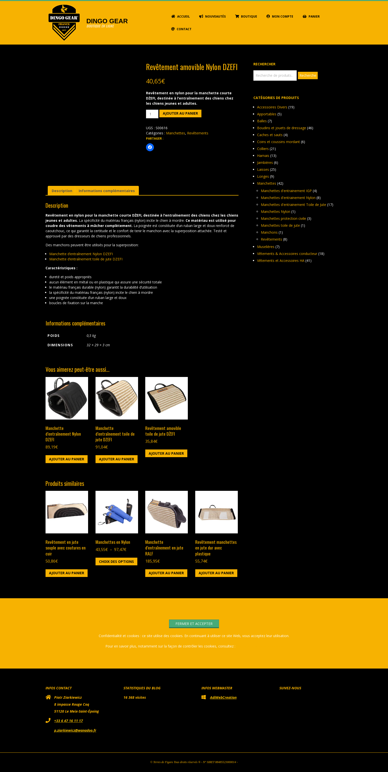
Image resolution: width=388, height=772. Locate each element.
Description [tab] (62, 190)
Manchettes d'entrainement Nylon (288, 197)
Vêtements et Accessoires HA (280, 260)
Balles (262, 121)
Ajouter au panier (180, 113)
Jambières (265, 162)
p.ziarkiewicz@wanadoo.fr (75, 730)
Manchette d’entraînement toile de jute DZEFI (85, 259)
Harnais (263, 155)
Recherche (307, 75)
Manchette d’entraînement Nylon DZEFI (81, 253)
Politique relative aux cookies (259, 646)
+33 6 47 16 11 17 (68, 720)
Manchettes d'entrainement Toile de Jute (293, 204)
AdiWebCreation (223, 697)
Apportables (266, 114)
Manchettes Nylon (275, 211)
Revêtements (197, 133)
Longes (263, 176)
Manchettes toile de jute (280, 225)
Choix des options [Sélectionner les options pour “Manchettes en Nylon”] (116, 561)
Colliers (263, 148)
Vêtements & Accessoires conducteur (287, 253)
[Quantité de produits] (152, 114)
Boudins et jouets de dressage (281, 127)
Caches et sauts (270, 134)
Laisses (263, 169)
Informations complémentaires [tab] (107, 190)
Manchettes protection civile (283, 218)
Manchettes (175, 133)
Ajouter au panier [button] (66, 459)
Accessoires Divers (272, 107)
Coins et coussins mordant (278, 141)
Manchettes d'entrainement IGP (286, 190)
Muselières (265, 246)
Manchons (269, 232)
